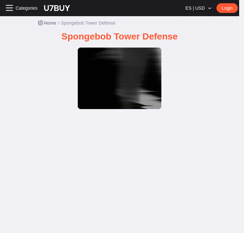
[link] (46, 23)
